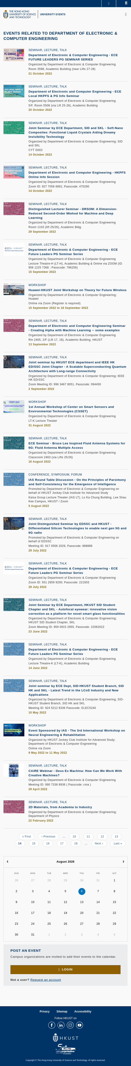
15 (35, 843)
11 (90, 836)
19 (65, 913)
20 (82, 913)
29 (65, 880)
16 (49, 843)
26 (16, 880)
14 (21, 844)
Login (67, 969)
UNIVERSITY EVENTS (52, 14)
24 (33, 923)
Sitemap (62, 1011)
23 (16, 923)
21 (98, 913)
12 (104, 836)
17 (63, 843)
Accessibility (82, 1011)
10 (76, 836)
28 (49, 880)
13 (118, 836)
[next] (123, 861)
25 (49, 923)
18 (77, 843)
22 (114, 913)
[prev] (8, 861)
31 (98, 880)
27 (33, 880)
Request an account (45, 980)
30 (82, 880)
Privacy (45, 1011)
